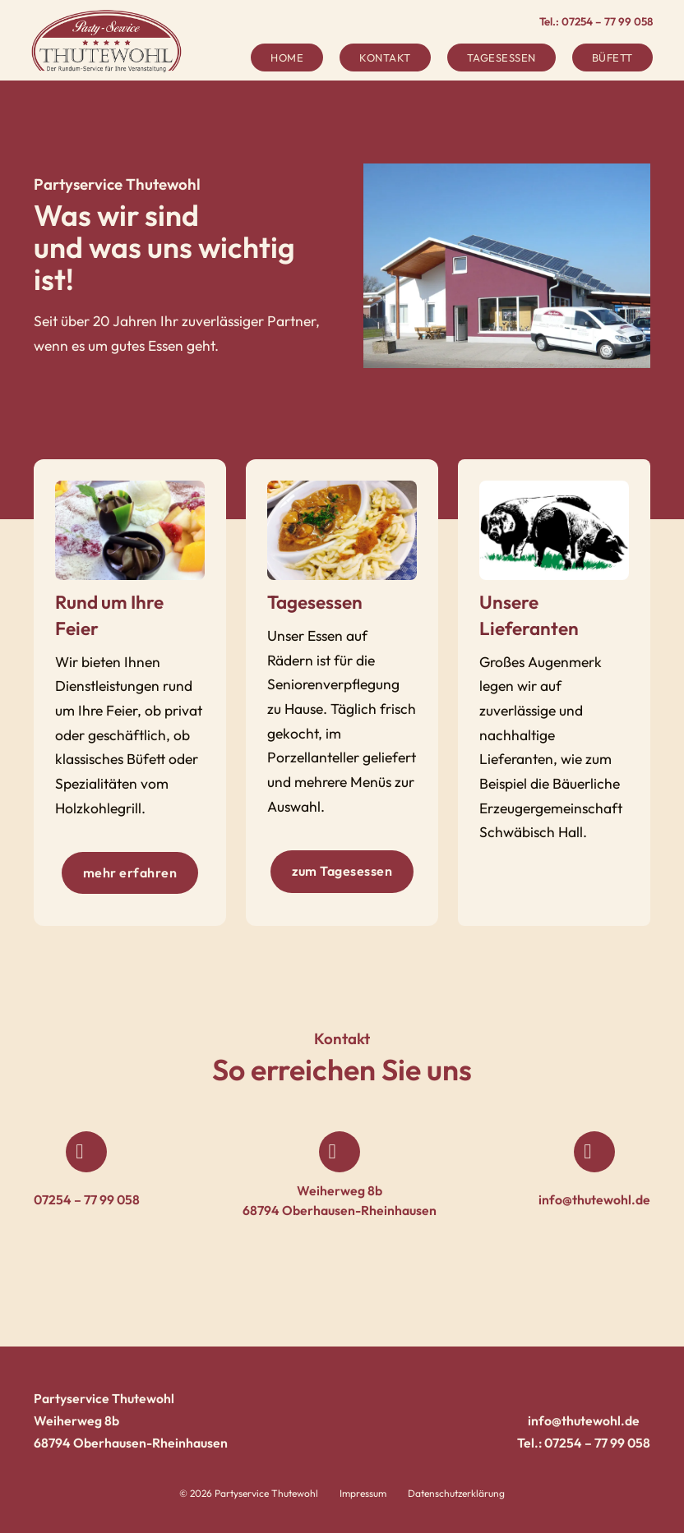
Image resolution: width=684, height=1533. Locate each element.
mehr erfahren (130, 872)
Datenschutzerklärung (456, 1493)
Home (286, 57)
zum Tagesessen (342, 871)
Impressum (363, 1493)
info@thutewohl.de (594, 1199)
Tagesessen (501, 57)
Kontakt (385, 57)
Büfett (612, 57)
